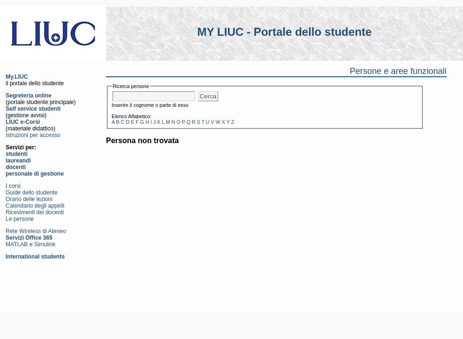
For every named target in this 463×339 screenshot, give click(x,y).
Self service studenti (33, 108)
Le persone (20, 219)
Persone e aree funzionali (398, 71)
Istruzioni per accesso (33, 135)
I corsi (13, 186)
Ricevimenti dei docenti (35, 212)
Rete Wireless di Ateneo (36, 231)
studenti (17, 154)
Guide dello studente (31, 192)
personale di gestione (35, 173)
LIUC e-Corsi (23, 122)
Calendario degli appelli (35, 205)
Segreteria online (28, 95)
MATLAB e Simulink (31, 244)
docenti (16, 167)
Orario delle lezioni (29, 199)
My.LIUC (17, 76)
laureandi (18, 160)
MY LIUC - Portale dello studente (284, 31)
